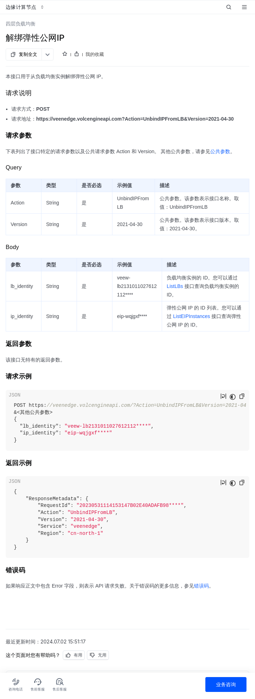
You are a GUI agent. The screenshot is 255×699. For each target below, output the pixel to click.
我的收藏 (94, 54)
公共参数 (220, 151)
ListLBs (175, 286)
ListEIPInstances (191, 316)
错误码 (201, 586)
